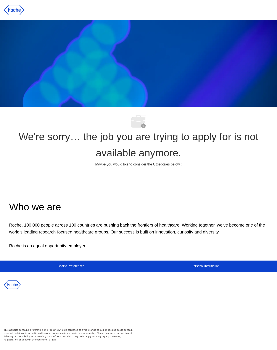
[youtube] (56, 302)
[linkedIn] (21, 302)
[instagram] (45, 302)
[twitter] (33, 302)
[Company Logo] (14, 9)
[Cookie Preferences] (71, 266)
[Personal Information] (205, 266)
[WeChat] (68, 302)
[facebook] (10, 302)
